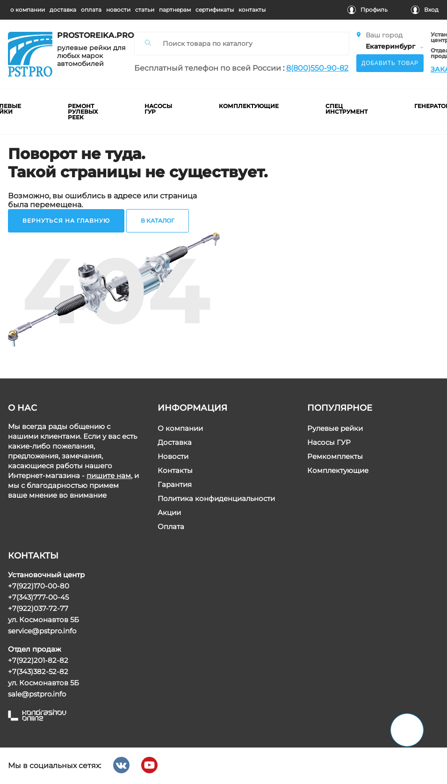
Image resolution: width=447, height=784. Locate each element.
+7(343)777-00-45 (38, 597)
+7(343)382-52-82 (38, 671)
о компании (27, 9)
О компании (180, 428)
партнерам (175, 9)
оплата (91, 9)
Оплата (171, 526)
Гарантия (175, 484)
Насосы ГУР (329, 442)
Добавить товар (389, 63)
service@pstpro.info (42, 630)
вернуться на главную (66, 220)
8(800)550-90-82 (317, 68)
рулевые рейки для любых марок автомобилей (91, 56)
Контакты (175, 470)
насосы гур (159, 108)
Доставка (175, 442)
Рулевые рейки (335, 428)
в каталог (157, 220)
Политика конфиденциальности (216, 498)
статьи (144, 9)
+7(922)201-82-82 (38, 660)
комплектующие (249, 105)
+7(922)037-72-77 (38, 608)
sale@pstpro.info (37, 694)
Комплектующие (337, 470)
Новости (173, 456)
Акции (169, 512)
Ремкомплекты (335, 456)
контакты (252, 9)
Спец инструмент (347, 108)
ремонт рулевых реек (83, 111)
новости (118, 9)
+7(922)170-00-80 (38, 585)
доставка (63, 9)
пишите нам (109, 475)
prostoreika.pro (92, 35)
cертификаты (214, 9)
